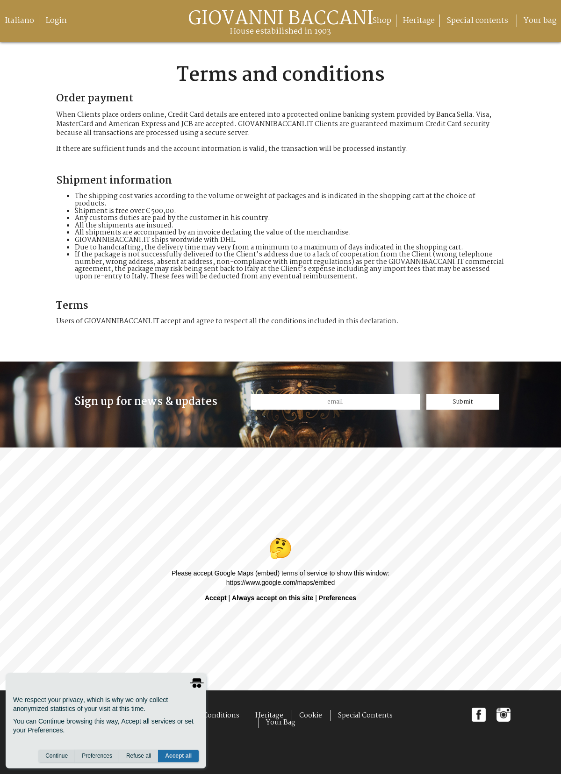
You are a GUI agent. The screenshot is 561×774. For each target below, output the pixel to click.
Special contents (479, 20)
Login (56, 20)
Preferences (97, 756)
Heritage (419, 20)
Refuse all (138, 756)
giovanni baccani (281, 24)
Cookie (310, 715)
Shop (381, 20)
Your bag (540, 20)
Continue (56, 756)
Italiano (19, 20)
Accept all (178, 756)
